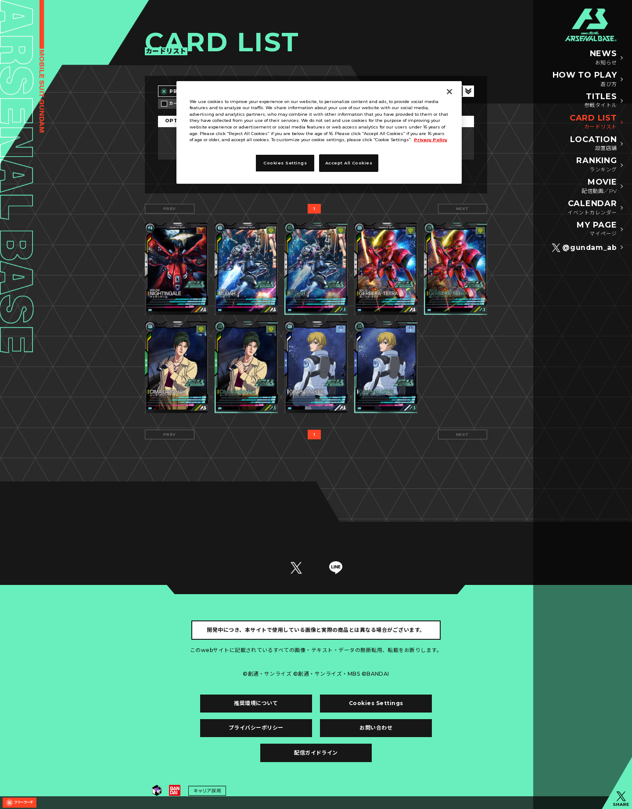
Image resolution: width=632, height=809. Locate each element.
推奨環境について (256, 703)
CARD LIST (593, 122)
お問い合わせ (375, 727)
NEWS (603, 58)
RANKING (596, 165)
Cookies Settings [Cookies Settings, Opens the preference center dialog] (285, 162)
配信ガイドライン (316, 752)
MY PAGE (597, 229)
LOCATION (593, 143)
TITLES (600, 101)
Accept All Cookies (349, 162)
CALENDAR (592, 208)
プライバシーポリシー (256, 727)
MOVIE (599, 186)
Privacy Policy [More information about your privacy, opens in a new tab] (430, 139)
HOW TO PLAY (585, 79)
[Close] (449, 91)
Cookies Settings (376, 703)
